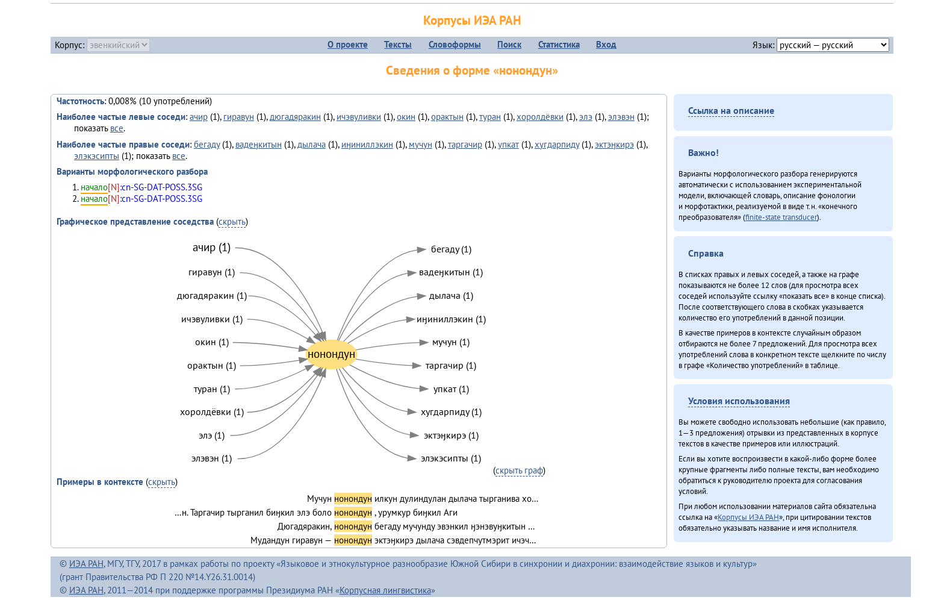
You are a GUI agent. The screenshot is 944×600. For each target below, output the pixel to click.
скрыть (232, 221)
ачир (199, 116)
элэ (585, 116)
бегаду (207, 144)
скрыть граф (519, 470)
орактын (447, 116)
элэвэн (621, 116)
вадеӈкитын (258, 144)
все (116, 128)
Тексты (398, 44)
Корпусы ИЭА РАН (472, 20)
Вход (606, 44)
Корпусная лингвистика (385, 590)
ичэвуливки (359, 116)
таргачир (465, 144)
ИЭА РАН (86, 563)
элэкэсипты (96, 155)
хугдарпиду (557, 144)
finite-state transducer (781, 216)
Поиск (509, 44)
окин (406, 116)
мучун (420, 144)
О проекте (348, 44)
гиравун (238, 116)
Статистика (559, 44)
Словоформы (455, 44)
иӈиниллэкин (367, 144)
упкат (508, 144)
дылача (311, 144)
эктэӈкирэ (614, 144)
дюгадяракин (295, 116)
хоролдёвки (540, 116)
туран (490, 116)
